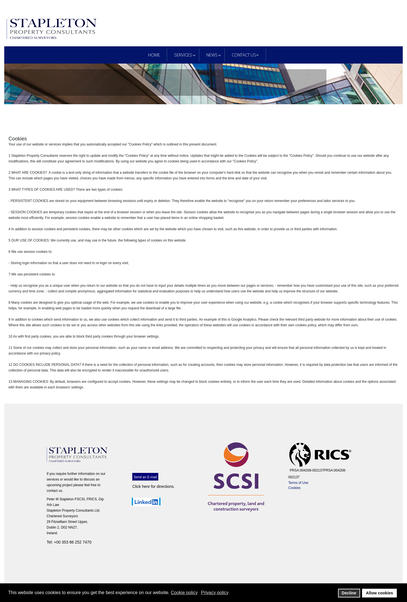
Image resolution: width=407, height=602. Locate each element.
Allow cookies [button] (379, 593)
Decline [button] (349, 593)
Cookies (294, 488)
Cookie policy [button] (184, 592)
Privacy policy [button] (215, 592)
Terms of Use (298, 483)
